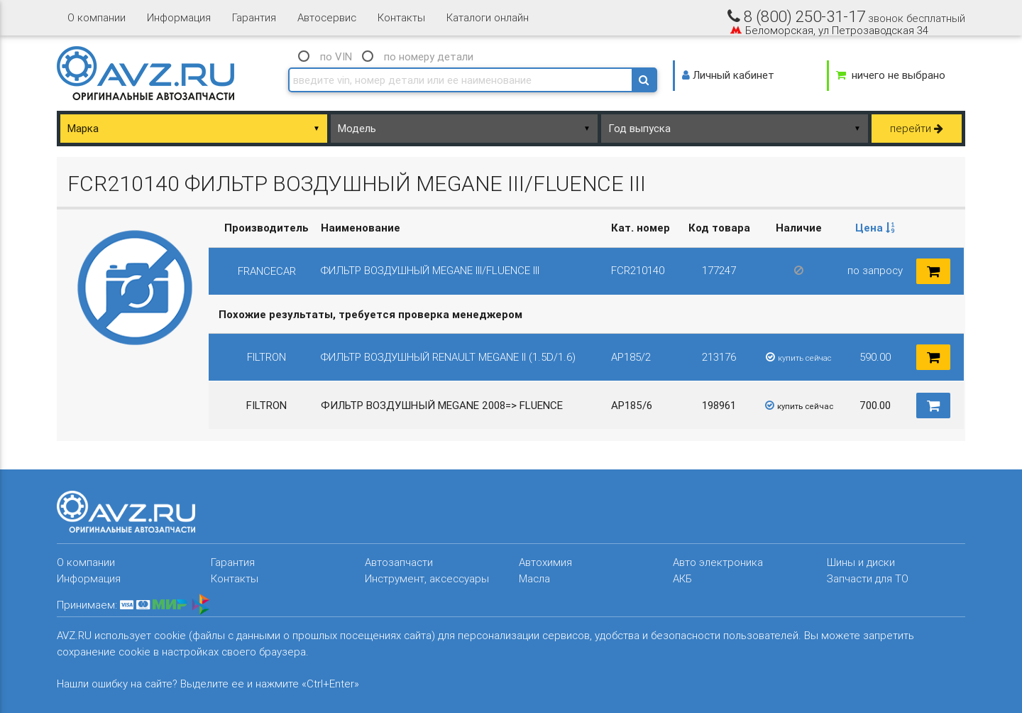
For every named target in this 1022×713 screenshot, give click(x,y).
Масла (534, 578)
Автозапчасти (399, 562)
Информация (179, 17)
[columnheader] (875, 228)
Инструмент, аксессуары (427, 578)
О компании (96, 17)
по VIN (336, 56)
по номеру (428, 56)
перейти (916, 128)
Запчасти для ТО (867, 578)
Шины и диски (861, 562)
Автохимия (545, 562)
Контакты (401, 17)
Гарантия (254, 17)
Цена (875, 227)
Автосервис (326, 17)
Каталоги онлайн (487, 17)
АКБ (682, 578)
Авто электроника (718, 562)
